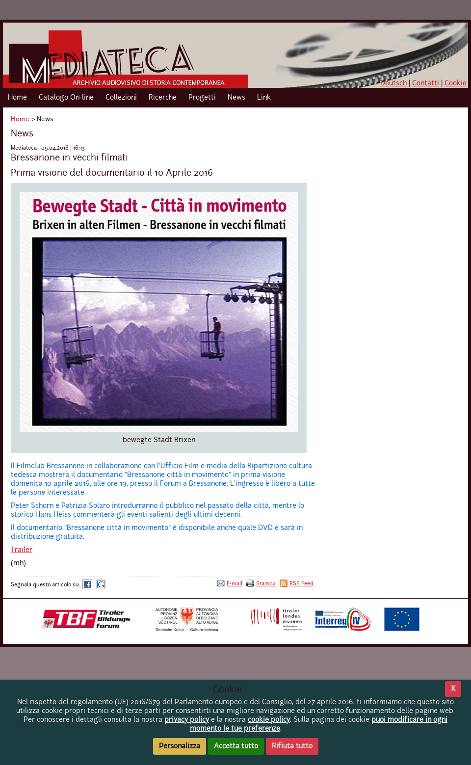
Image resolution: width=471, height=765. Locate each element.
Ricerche (163, 98)
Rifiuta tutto (292, 746)
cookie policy (269, 720)
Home (17, 98)
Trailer (21, 550)
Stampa (266, 584)
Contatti (425, 83)
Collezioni (121, 98)
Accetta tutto (236, 746)
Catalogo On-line (66, 98)
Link (264, 98)
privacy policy (186, 720)
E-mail (234, 584)
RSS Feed (301, 584)
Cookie (456, 83)
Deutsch (393, 83)
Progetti (202, 98)
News (236, 98)
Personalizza (179, 746)
